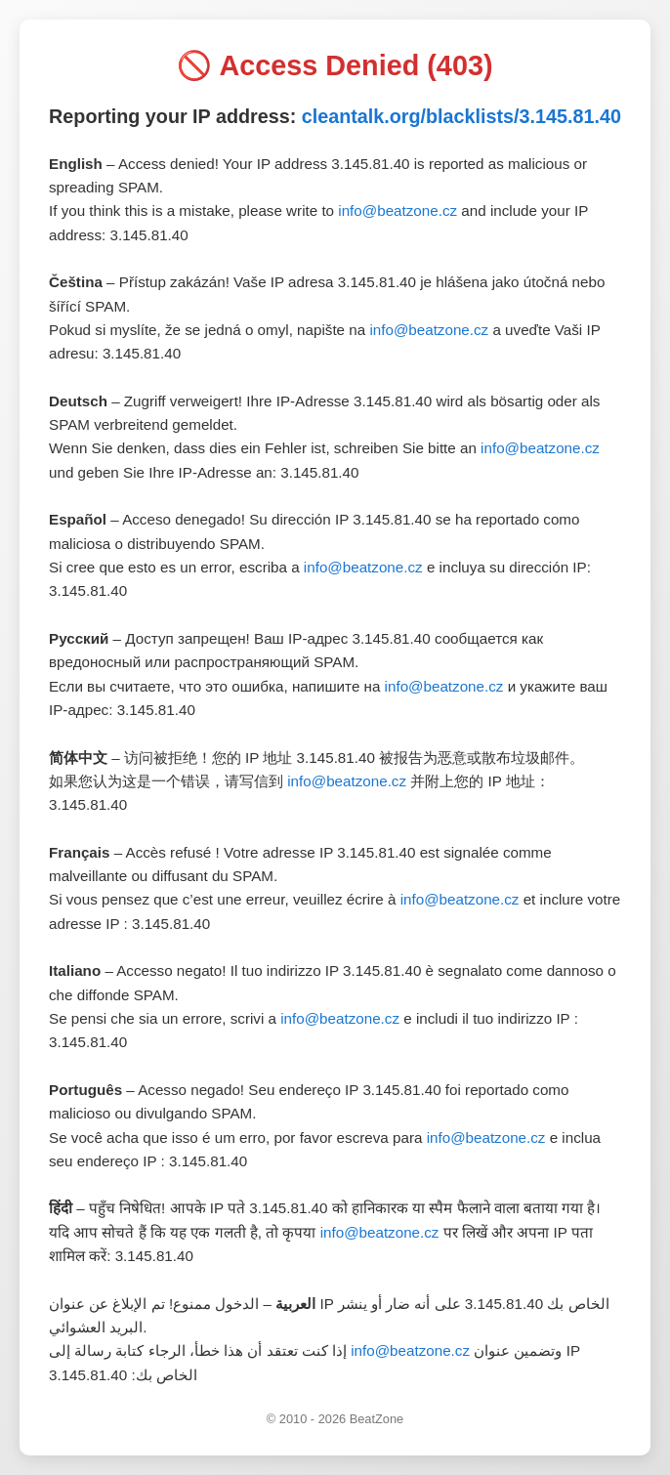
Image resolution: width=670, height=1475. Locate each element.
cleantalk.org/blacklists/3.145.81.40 (461, 116)
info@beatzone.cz (397, 210)
